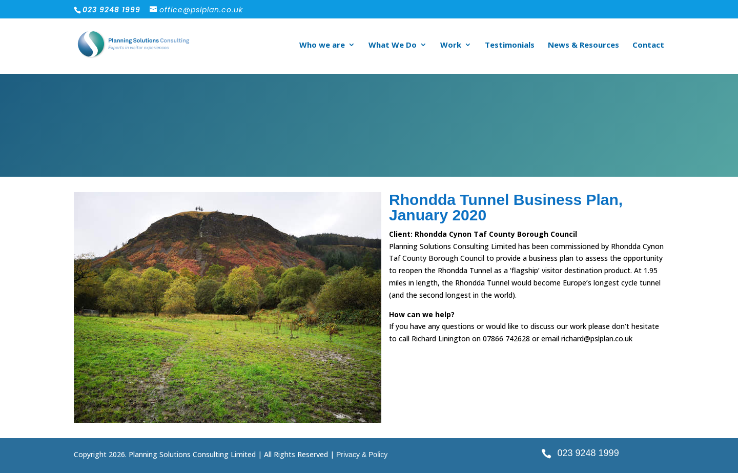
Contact (648, 45)
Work (450, 45)
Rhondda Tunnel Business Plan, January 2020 (506, 207)
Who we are (322, 45)
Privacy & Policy (361, 454)
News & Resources (583, 45)
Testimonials (510, 45)
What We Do (392, 45)
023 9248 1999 (588, 453)
